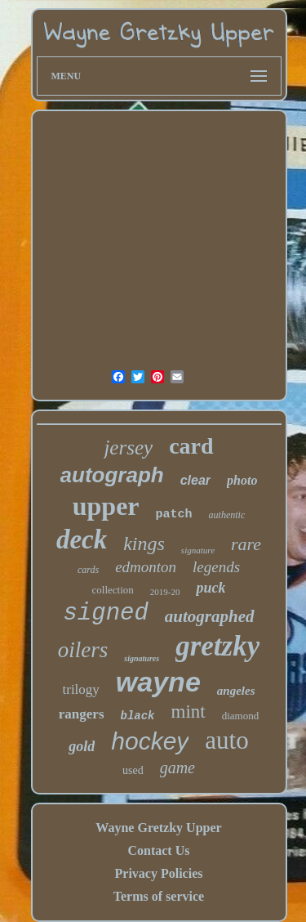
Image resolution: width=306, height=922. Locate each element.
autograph (112, 475)
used (133, 770)
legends (216, 566)
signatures (141, 658)
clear (195, 480)
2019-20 (165, 592)
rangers (81, 714)
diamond (240, 715)
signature (198, 550)
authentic (227, 515)
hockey (149, 740)
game (177, 768)
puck (210, 588)
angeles (236, 690)
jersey (128, 447)
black (138, 716)
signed (105, 613)
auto (226, 740)
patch (174, 514)
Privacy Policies (159, 873)
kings (144, 543)
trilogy (81, 689)
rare (246, 544)
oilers (83, 650)
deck (81, 539)
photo (242, 480)
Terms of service (158, 896)
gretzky (217, 646)
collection (113, 590)
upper (106, 506)
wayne (158, 681)
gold (82, 746)
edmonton (145, 566)
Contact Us (158, 850)
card (191, 446)
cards (88, 569)
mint (188, 711)
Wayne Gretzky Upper (158, 828)
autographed (210, 616)
